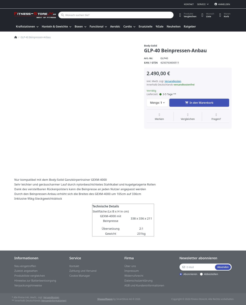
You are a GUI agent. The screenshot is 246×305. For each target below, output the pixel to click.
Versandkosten (173, 81)
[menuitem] (27, 27)
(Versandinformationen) (53, 300)
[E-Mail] (196, 267)
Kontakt (189, 4)
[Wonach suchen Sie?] (116, 15)
